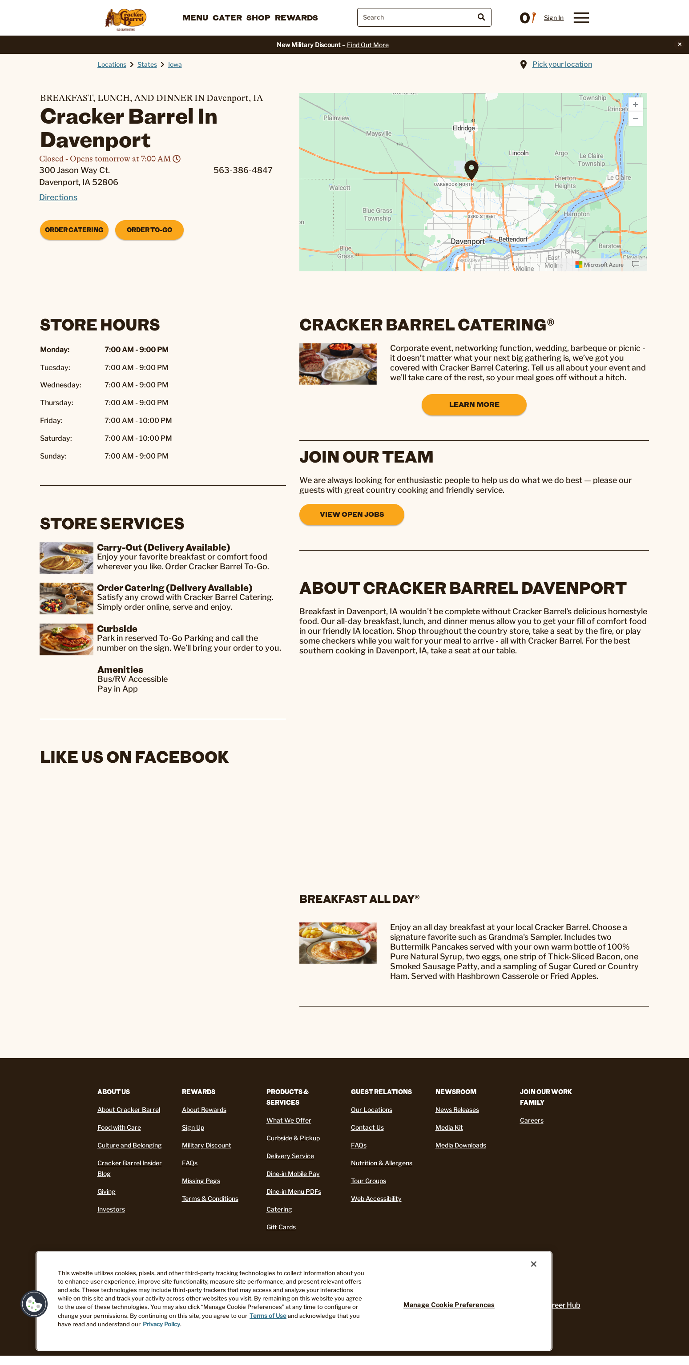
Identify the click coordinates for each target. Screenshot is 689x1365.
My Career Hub (555, 1305)
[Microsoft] (599, 264)
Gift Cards (281, 1227)
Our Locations (371, 1109)
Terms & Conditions (210, 1198)
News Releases (457, 1109)
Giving (106, 1191)
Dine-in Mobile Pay (293, 1173)
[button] (34, 1304)
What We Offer (288, 1120)
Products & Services (287, 1097)
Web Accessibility (376, 1198)
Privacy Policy (161, 1324)
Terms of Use (268, 1316)
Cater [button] (227, 17)
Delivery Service (290, 1156)
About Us (113, 1091)
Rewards (296, 17)
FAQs (189, 1163)
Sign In (554, 18)
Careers (532, 1120)
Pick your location (562, 64)
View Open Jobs (352, 514)
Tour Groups (368, 1180)
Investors (111, 1209)
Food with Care (119, 1127)
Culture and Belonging (129, 1145)
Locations (111, 64)
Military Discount (206, 1145)
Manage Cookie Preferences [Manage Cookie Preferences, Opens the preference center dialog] (449, 1305)
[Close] (534, 1264)
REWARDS (198, 1091)
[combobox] (424, 17)
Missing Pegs (201, 1180)
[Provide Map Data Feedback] (635, 264)
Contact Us (367, 1127)
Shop (258, 17)
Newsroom (455, 1091)
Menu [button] (195, 17)
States (147, 64)
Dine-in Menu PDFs (293, 1191)
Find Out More (368, 44)
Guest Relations (381, 1091)
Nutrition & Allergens (381, 1163)
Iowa (175, 64)
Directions (58, 197)
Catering (279, 1209)
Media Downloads (460, 1145)
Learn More (474, 404)
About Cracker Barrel (128, 1109)
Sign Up (193, 1127)
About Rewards (204, 1109)
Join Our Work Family (546, 1097)
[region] (294, 1301)
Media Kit (449, 1127)
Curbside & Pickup (293, 1138)
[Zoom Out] (636, 119)
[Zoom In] (636, 104)
